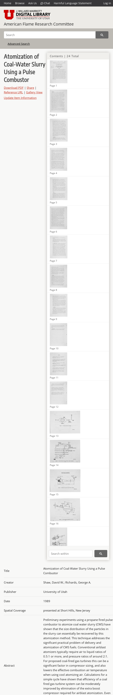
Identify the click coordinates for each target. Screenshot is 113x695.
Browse (20, 3)
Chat (45, 3)
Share (30, 88)
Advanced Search (19, 44)
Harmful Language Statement (73, 3)
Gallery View (34, 92)
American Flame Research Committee (39, 24)
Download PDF (14, 88)
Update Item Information (20, 98)
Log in (107, 3)
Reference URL (13, 92)
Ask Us (32, 3)
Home (7, 3)
